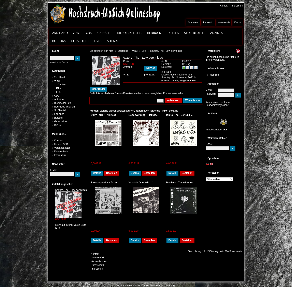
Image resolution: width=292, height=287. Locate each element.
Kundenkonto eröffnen (218, 102)
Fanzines (216, 33)
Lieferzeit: (166, 67)
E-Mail (209, 89)
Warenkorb (224, 22)
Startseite (193, 22)
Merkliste (214, 74)
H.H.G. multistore (165, 285)
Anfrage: (128, 67)
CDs (89, 33)
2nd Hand (60, 33)
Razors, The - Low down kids (71, 190)
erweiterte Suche (59, 62)
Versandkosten (62, 147)
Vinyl (77, 33)
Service (150, 68)
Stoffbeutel (194, 33)
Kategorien (58, 70)
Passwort (211, 93)
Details (97, 173)
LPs (58, 92)
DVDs (98, 41)
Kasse (237, 22)
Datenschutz (61, 151)
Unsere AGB (61, 144)
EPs (58, 88)
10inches (61, 84)
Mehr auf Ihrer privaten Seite (70, 225)
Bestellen (111, 173)
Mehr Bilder (98, 89)
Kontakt (224, 5)
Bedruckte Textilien (163, 33)
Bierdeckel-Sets (129, 33)
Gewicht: (166, 64)
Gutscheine (80, 41)
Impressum (237, 5)
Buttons (59, 41)
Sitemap (113, 41)
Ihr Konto (208, 22)
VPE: (126, 74)
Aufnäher (104, 33)
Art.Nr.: (165, 61)
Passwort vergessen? (217, 105)
